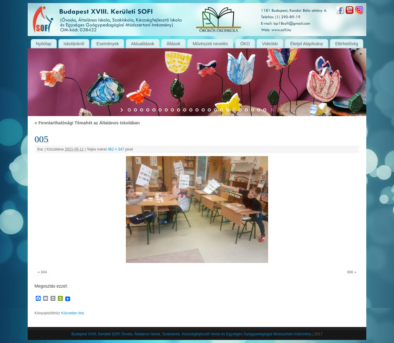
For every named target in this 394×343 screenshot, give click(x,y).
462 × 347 (116, 149)
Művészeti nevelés (210, 43)
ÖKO (245, 43)
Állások (173, 43)
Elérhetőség (346, 43)
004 (44, 272)
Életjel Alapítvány (306, 43)
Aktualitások (142, 43)
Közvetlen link (72, 313)
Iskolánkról (74, 43)
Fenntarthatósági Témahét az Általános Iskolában (87, 122)
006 (350, 272)
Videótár (270, 43)
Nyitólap (43, 43)
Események (107, 43)
